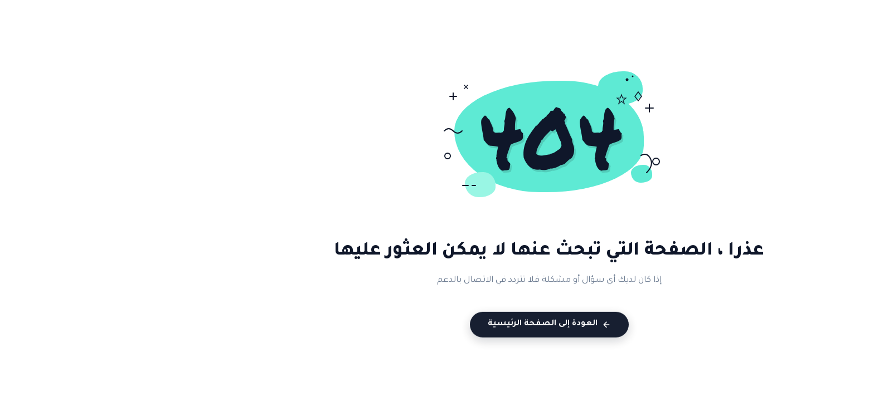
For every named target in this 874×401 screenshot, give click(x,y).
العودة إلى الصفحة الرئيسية (437, 326)
